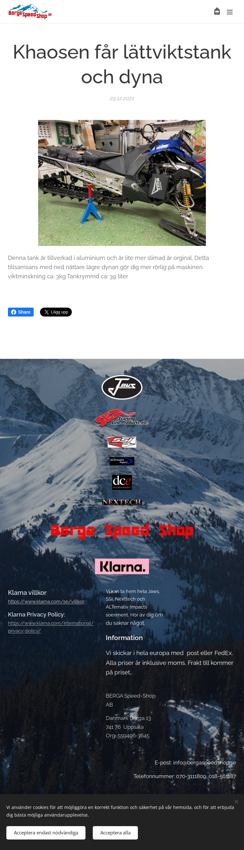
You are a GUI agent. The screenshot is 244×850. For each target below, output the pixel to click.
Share (20, 312)
